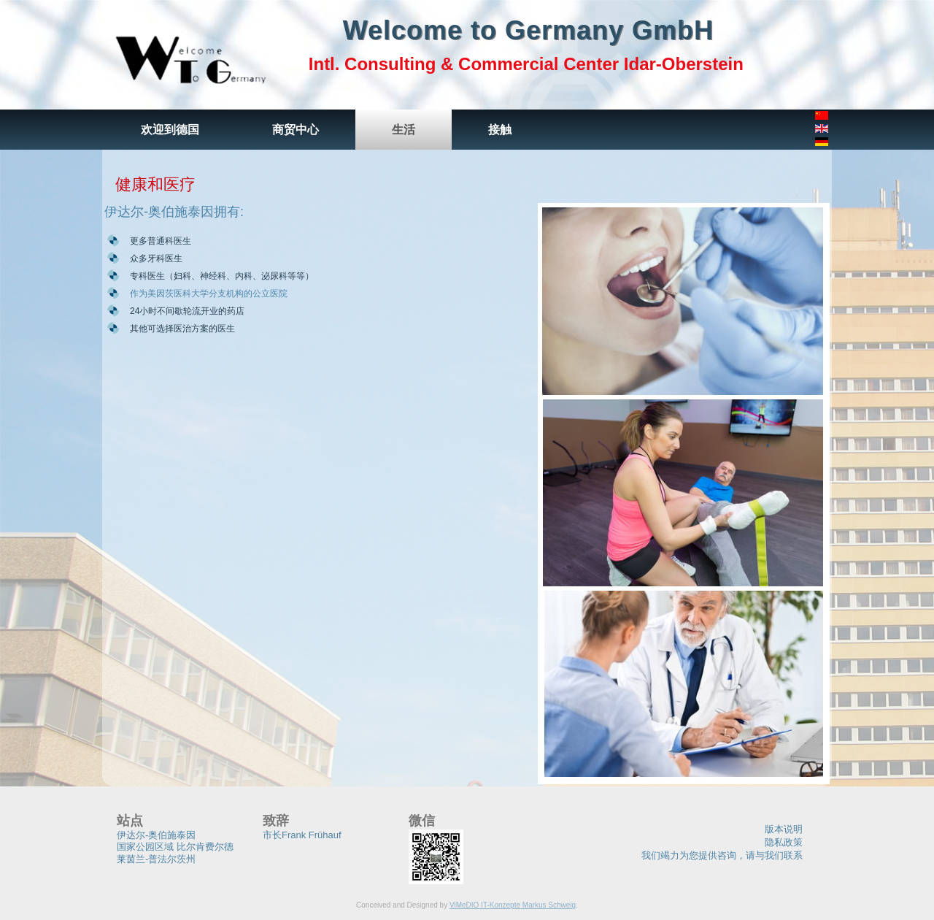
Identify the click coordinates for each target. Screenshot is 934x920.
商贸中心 (295, 129)
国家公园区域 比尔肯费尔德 (175, 846)
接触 (500, 129)
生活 (403, 129)
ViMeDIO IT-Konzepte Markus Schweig (512, 905)
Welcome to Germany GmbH (528, 30)
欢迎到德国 (170, 129)
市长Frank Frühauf (302, 834)
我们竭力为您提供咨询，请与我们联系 (722, 855)
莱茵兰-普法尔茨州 (156, 859)
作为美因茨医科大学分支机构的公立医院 (208, 293)
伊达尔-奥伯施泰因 (156, 834)
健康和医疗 (155, 184)
